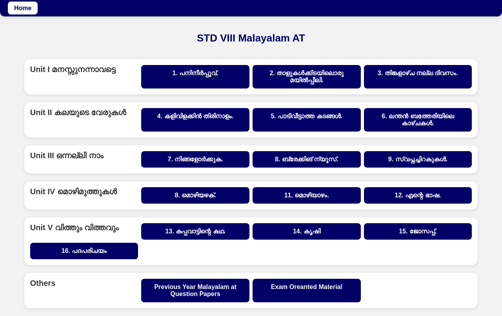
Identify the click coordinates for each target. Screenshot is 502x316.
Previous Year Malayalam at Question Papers (195, 290)
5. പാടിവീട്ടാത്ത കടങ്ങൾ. (306, 116)
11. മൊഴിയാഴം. (306, 195)
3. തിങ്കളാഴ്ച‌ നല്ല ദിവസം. (418, 73)
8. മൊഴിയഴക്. (195, 195)
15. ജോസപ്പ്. (418, 231)
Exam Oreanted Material (306, 286)
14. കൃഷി (306, 231)
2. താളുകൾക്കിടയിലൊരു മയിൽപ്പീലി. (306, 76)
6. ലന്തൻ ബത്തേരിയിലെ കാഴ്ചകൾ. (418, 119)
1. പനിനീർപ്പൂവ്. (195, 73)
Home (22, 8)
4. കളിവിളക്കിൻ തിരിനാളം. (195, 116)
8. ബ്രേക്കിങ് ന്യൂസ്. (306, 159)
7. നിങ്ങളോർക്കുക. (195, 159)
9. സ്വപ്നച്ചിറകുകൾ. (417, 159)
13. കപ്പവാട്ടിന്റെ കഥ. (195, 231)
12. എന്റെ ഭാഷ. (418, 195)
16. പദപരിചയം (84, 250)
